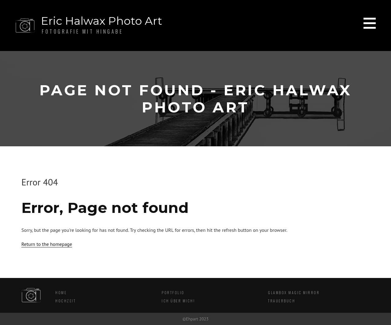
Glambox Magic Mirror (294, 292)
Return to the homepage (46, 244)
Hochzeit (65, 300)
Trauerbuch (281, 300)
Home (61, 292)
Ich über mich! (178, 300)
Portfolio (173, 292)
